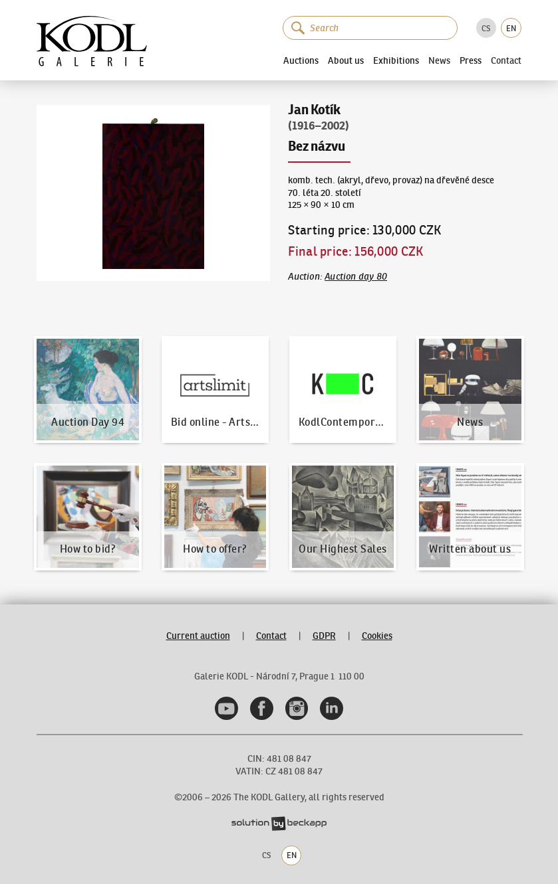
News (439, 60)
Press (471, 60)
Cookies (377, 636)
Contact (506, 60)
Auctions (301, 60)
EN (511, 28)
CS (486, 28)
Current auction (198, 636)
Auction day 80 (356, 276)
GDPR (324, 636)
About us (346, 60)
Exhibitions (396, 60)
